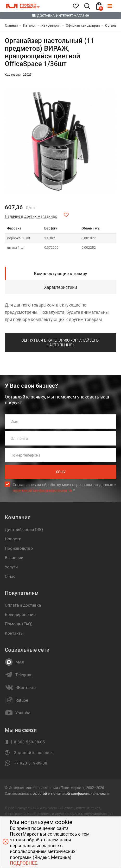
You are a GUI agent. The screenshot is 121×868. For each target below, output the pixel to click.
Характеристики (60, 287)
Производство (19, 548)
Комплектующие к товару (60, 273)
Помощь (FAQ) (18, 624)
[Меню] (113, 6)
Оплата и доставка (23, 605)
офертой (40, 793)
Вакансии (14, 557)
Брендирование (20, 614)
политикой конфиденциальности (42, 490)
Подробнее (23, 863)
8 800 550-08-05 (29, 742)
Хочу (61, 472)
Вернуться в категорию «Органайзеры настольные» (60, 343)
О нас (10, 576)
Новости (13, 539)
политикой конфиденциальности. (80, 793)
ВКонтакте (25, 687)
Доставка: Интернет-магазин (60, 15)
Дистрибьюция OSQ (24, 529)
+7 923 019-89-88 (30, 763)
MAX (19, 662)
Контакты (14, 633)
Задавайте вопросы (34, 752)
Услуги (11, 567)
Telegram (23, 674)
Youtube (22, 713)
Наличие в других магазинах (31, 216)
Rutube (21, 700)
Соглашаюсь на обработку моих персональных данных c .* (64, 487)
